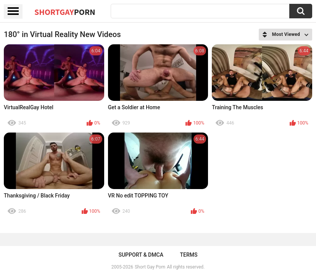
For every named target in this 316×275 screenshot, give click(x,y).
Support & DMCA (140, 255)
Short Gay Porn (150, 267)
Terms (189, 255)
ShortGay (64, 11)
